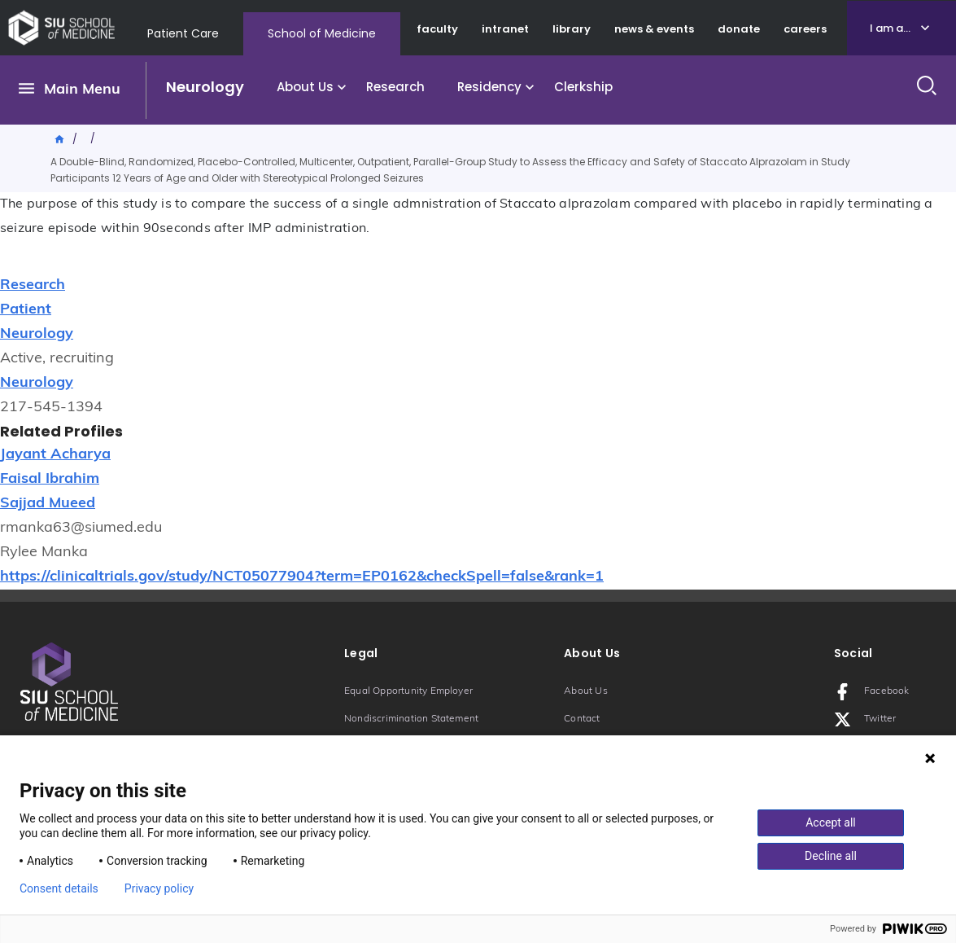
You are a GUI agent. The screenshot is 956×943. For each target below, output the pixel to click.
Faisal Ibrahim (49, 479)
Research (395, 86)
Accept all (830, 822)
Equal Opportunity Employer (408, 691)
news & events (654, 29)
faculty (437, 29)
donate (739, 29)
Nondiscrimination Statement (411, 719)
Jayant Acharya (55, 455)
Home (60, 137)
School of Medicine (322, 33)
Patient (25, 310)
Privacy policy (159, 888)
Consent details (59, 888)
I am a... (890, 28)
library (571, 29)
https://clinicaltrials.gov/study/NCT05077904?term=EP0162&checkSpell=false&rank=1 (302, 577)
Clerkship (583, 86)
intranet (505, 29)
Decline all (831, 855)
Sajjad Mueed (47, 503)
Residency (489, 86)
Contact (582, 719)
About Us (305, 86)
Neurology (205, 87)
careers (805, 29)
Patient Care (183, 33)
